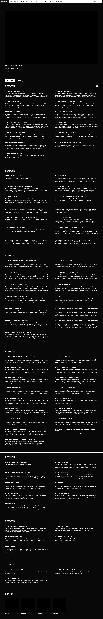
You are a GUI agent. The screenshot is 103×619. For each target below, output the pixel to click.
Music (27, 1)
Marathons (16, 1)
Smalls (32, 1)
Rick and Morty (59, 1)
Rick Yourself (44, 1)
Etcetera (51, 1)
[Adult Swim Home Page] (4, 1)
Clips (19, 80)
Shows (11, 1)
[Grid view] (97, 86)
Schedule (37, 1)
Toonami (22, 1)
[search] (100, 1)
